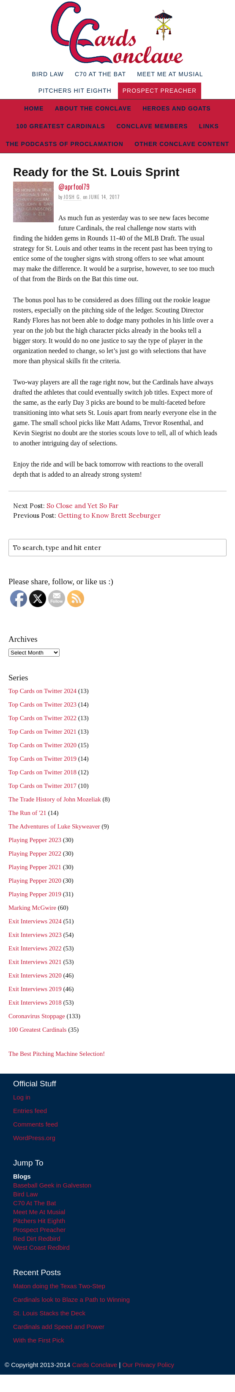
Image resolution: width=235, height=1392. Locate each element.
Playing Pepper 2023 (34, 840)
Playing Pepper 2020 (34, 880)
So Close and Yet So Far (82, 506)
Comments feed (35, 1124)
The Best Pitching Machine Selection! (56, 1053)
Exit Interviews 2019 (35, 989)
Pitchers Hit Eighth (75, 90)
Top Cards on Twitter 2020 (42, 745)
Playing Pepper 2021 (34, 867)
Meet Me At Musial (170, 74)
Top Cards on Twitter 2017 (42, 785)
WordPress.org (34, 1137)
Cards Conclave (95, 1364)
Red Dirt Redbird (36, 1238)
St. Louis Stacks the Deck (49, 1313)
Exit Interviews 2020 (35, 975)
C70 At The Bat (100, 74)
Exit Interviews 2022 (35, 948)
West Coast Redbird (41, 1247)
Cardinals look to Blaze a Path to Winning (71, 1299)
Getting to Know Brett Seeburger (109, 515)
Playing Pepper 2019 (34, 894)
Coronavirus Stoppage (36, 1016)
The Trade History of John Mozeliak (54, 799)
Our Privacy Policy (148, 1364)
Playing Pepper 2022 (34, 853)
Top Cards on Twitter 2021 (42, 731)
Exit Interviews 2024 (35, 921)
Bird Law (48, 74)
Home (34, 108)
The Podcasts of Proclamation (64, 144)
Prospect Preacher (160, 90)
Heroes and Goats (176, 108)
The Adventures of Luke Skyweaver (54, 826)
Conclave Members (152, 126)
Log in (21, 1097)
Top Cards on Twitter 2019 (42, 758)
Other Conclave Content (181, 144)
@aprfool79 (74, 187)
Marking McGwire (32, 907)
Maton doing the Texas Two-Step (59, 1286)
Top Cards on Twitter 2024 (42, 691)
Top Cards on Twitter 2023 (42, 704)
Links (209, 126)
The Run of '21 (27, 812)
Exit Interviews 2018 (35, 1002)
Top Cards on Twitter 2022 (42, 718)
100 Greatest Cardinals (60, 126)
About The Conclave (93, 108)
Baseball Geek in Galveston (52, 1185)
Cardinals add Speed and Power (58, 1326)
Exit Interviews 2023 (35, 934)
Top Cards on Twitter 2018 (42, 772)
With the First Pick (38, 1340)
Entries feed (30, 1110)
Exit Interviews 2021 (35, 961)
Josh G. (72, 196)
